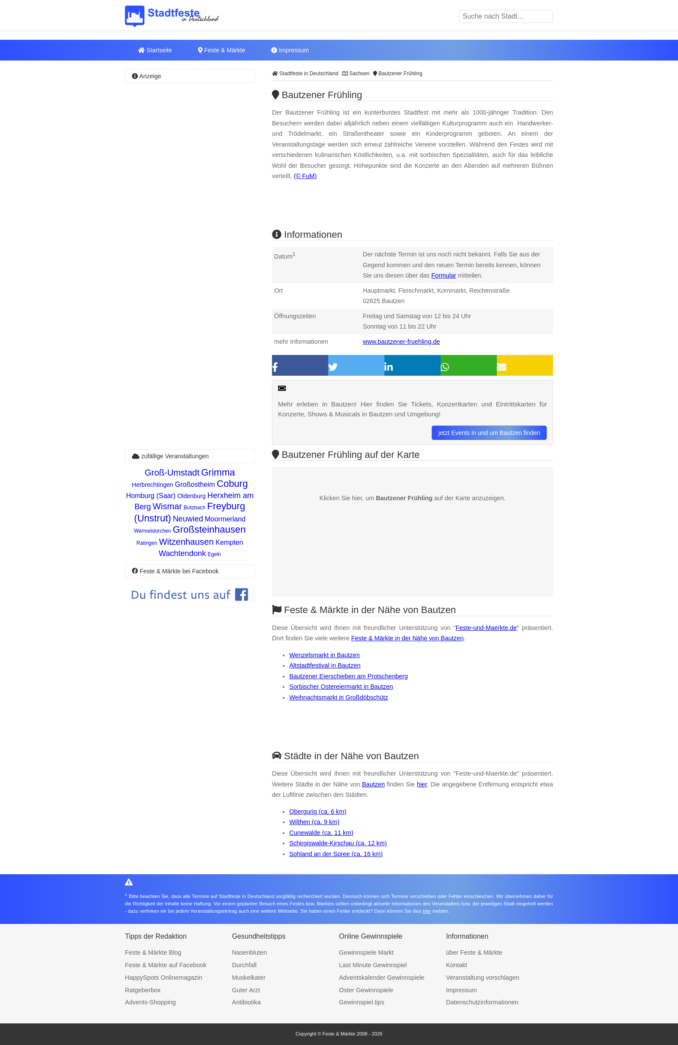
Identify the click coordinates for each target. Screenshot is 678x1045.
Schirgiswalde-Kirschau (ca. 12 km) (338, 843)
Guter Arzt (246, 990)
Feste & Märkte (221, 50)
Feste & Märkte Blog (153, 952)
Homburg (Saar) (151, 495)
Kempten (229, 542)
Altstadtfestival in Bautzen (325, 665)
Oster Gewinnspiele (366, 990)
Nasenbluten (249, 952)
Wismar (167, 506)
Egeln (214, 554)
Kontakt (456, 965)
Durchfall (244, 965)
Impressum (290, 50)
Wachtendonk (182, 553)
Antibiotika (246, 1002)
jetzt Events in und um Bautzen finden (489, 432)
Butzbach (194, 508)
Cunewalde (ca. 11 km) (321, 832)
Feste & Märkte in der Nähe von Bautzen (407, 638)
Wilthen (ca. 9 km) (314, 821)
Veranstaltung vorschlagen (483, 977)
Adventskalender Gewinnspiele (382, 977)
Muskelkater (249, 977)
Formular (443, 275)
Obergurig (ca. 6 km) (317, 811)
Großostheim (195, 484)
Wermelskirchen (152, 531)
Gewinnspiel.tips (361, 1002)
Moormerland (225, 519)
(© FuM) (305, 176)
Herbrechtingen (152, 484)
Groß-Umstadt (172, 472)
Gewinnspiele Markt (366, 952)
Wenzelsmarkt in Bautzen (324, 655)
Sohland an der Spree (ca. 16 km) (336, 853)
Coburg (232, 483)
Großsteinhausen (209, 529)
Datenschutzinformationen (482, 1002)
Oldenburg (191, 495)
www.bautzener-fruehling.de (401, 341)
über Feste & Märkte (474, 952)
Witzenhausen (186, 541)
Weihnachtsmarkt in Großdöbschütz (338, 697)
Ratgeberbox (142, 990)
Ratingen (147, 543)
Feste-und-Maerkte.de (486, 627)
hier (422, 784)
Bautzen (373, 784)
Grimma (218, 472)
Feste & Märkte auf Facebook (166, 965)
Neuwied (188, 519)
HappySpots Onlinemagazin (163, 977)
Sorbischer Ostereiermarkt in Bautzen (341, 686)
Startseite (155, 50)
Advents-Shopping (150, 1002)
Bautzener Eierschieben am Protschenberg (348, 676)
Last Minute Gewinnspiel (373, 965)
